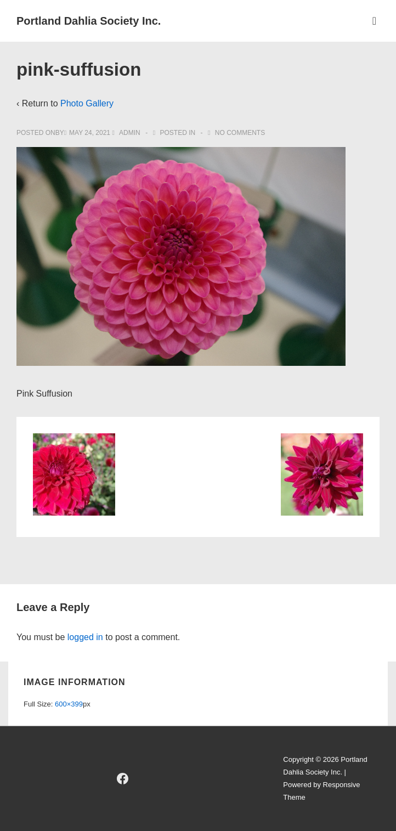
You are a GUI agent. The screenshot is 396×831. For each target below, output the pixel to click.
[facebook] (122, 778)
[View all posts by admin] (127, 133)
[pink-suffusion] (89, 133)
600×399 (69, 704)
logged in (85, 637)
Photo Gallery (87, 103)
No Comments (240, 133)
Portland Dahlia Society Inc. (88, 21)
